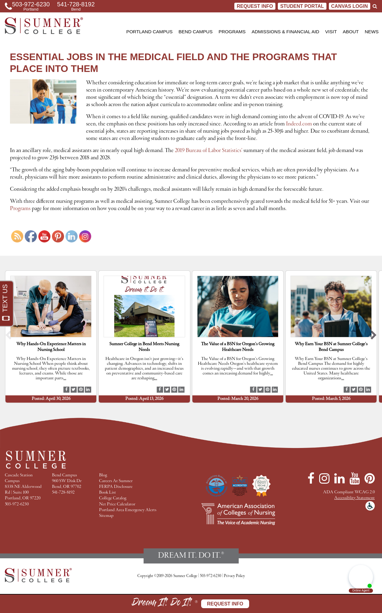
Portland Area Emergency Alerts (127, 510)
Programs (232, 31)
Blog (103, 475)
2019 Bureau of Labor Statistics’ (208, 150)
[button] (8, 337)
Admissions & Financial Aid (285, 31)
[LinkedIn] (339, 478)
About (351, 31)
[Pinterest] (369, 478)
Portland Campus (149, 31)
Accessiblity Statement (354, 498)
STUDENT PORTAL (302, 6)
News (372, 31)
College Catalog (112, 498)
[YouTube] (354, 478)
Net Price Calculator (117, 504)
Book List (107, 492)
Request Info (255, 6)
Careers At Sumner (116, 481)
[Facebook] (310, 478)
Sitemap (106, 516)
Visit (331, 31)
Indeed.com (299, 124)
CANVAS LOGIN (349, 6)
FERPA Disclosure (116, 487)
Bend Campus (195, 31)
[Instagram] (324, 478)
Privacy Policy (234, 576)
